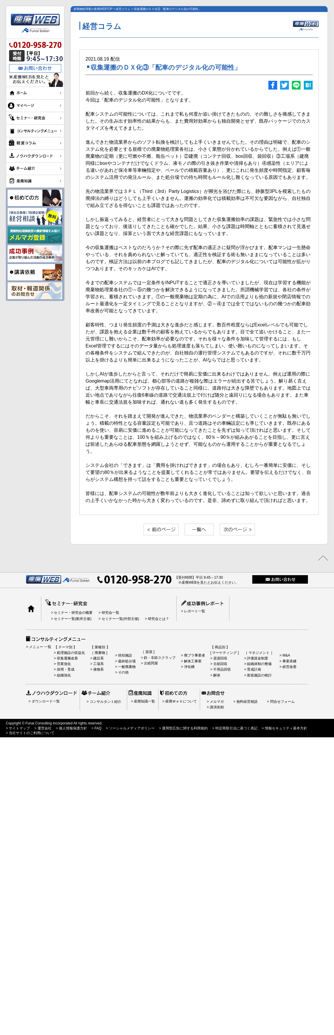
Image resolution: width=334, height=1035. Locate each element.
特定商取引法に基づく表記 (235, 728)
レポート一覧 (194, 611)
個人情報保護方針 (72, 728)
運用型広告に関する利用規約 (184, 728)
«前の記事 (161, 529)
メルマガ (216, 702)
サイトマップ (19, 728)
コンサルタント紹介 (104, 702)
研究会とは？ (158, 619)
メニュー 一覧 (39, 647)
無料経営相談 (246, 702)
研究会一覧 (109, 613)
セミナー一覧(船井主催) (72, 619)
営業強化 (63, 664)
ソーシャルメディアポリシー (131, 728)
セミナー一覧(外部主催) (119, 619)
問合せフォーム (281, 702)
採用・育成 (65, 669)
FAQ (97, 728)
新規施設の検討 (259, 675)
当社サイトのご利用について (31, 733)
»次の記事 (237, 529)
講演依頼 (216, 707)
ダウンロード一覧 (44, 701)
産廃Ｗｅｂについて (180, 701)
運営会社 (43, 728)
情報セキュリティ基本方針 (285, 728)
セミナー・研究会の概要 (73, 613)
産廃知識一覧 (144, 701)
